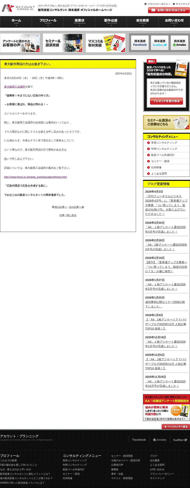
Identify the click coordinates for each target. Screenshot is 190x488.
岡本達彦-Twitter (179, 42)
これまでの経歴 (8, 460)
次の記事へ (75, 207)
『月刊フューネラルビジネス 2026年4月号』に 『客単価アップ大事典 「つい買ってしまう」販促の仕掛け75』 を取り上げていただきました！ (166, 205)
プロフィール (47, 22)
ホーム (16, 22)
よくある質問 (159, 173)
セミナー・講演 (160, 161)
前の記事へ (61, 207)
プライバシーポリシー (158, 4)
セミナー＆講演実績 (63, 42)
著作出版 (111, 22)
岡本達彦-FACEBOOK (140, 42)
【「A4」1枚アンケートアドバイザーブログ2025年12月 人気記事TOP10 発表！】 (166, 324)
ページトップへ (176, 426)
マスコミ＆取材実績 (106, 42)
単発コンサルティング (164, 142)
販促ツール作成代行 (163, 154)
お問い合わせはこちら (169, 10)
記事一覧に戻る (68, 215)
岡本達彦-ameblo (160, 42)
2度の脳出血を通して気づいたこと (18, 464)
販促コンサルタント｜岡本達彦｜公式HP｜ (60, 8)
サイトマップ (181, 4)
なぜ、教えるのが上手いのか (15, 469)
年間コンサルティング (164, 148)
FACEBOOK (138, 439)
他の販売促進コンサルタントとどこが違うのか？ (26, 478)
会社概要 (142, 22)
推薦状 (79, 22)
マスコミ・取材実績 (122, 478)
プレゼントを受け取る (166, 101)
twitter (180, 439)
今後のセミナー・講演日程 (125, 460)
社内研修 (156, 167)
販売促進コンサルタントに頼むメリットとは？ (25, 473)
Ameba (159, 439)
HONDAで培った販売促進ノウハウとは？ (22, 482)
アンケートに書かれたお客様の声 (20, 42)
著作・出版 (117, 473)
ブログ (153, 455)
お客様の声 (117, 464)
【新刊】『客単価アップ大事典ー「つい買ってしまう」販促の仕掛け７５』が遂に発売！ (166, 267)
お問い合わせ (174, 22)
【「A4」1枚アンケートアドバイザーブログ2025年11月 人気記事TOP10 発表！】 (166, 364)
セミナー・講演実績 (122, 455)
